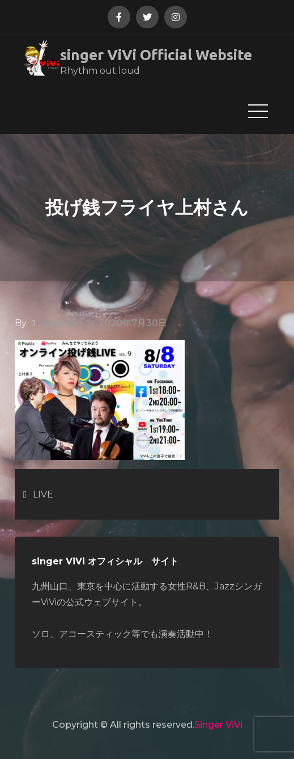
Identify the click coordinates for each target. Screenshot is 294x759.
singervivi (59, 323)
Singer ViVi (218, 724)
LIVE (43, 494)
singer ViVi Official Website (156, 55)
